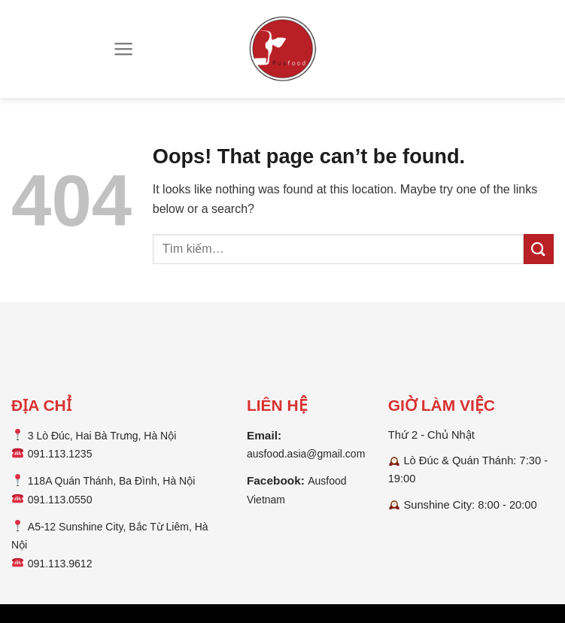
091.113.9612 (60, 564)
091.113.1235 (60, 454)
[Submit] (539, 248)
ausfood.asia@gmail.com (306, 454)
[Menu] (123, 49)
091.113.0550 (60, 500)
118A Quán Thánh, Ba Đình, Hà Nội (112, 481)
